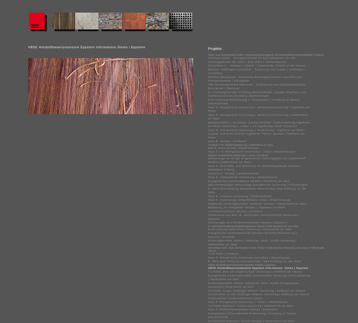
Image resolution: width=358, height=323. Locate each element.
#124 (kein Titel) (63, 23)
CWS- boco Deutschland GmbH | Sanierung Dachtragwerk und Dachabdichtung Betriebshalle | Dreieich (266, 55)
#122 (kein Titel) (39, 23)
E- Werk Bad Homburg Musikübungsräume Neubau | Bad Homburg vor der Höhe (253, 226)
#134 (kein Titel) (180, 23)
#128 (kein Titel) (110, 23)
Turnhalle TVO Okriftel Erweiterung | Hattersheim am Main (240, 145)
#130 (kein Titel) (133, 23)
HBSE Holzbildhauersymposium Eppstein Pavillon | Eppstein (241, 265)
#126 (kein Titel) (86, 23)
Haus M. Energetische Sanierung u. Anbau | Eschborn (238, 155)
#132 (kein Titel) (157, 23)
